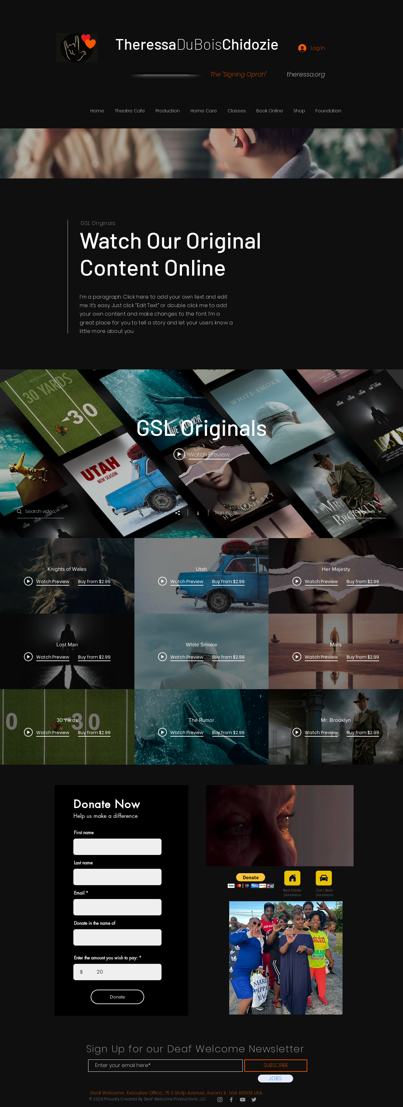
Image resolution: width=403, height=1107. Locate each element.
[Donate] (117, 997)
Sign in (222, 512)
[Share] (181, 513)
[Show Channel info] (198, 512)
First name (84, 832)
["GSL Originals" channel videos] (201, 651)
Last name (83, 863)
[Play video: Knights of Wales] (201, 454)
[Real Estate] (292, 878)
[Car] (324, 878)
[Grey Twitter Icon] (254, 1099)
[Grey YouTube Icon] (242, 1099)
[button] (167, 110)
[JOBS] (275, 1078)
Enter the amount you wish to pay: (106, 958)
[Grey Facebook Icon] (231, 1099)
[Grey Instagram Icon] (220, 1099)
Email (79, 893)
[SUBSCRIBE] (275, 1065)
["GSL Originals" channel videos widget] (201, 567)
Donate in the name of (94, 923)
